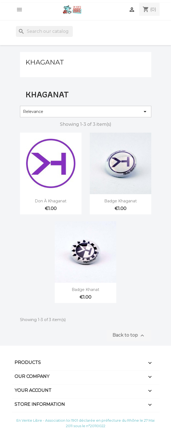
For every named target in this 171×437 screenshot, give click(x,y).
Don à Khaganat (50, 201)
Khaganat (44, 62)
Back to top (129, 335)
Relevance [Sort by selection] (85, 111)
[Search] (44, 31)
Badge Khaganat (120, 201)
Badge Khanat (85, 289)
